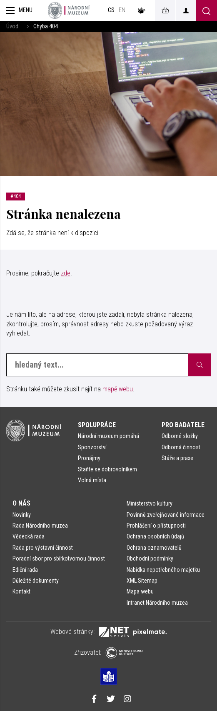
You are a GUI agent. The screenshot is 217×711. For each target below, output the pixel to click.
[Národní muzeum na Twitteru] (110, 700)
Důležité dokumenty (35, 580)
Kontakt (21, 591)
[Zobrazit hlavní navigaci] (19, 10)
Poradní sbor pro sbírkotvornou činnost (58, 558)
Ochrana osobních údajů (155, 536)
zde (65, 273)
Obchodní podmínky (150, 558)
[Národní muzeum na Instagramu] (127, 700)
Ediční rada (25, 569)
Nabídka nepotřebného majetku (163, 569)
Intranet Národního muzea (157, 602)
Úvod (12, 26)
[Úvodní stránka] (69, 10)
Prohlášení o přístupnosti (156, 525)
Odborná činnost (181, 447)
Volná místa (92, 480)
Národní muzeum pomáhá (108, 436)
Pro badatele (183, 425)
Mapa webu (140, 591)
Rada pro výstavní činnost (42, 547)
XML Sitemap (142, 580)
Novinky (21, 514)
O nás (21, 503)
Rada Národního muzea (40, 525)
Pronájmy (89, 458)
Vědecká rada (28, 536)
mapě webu (117, 389)
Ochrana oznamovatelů (154, 547)
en (122, 10)
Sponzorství (92, 447)
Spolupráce (97, 425)
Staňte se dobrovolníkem (107, 469)
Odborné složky (180, 436)
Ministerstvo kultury (149, 503)
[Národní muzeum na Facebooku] (94, 700)
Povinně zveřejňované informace (166, 514)
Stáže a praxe (177, 458)
